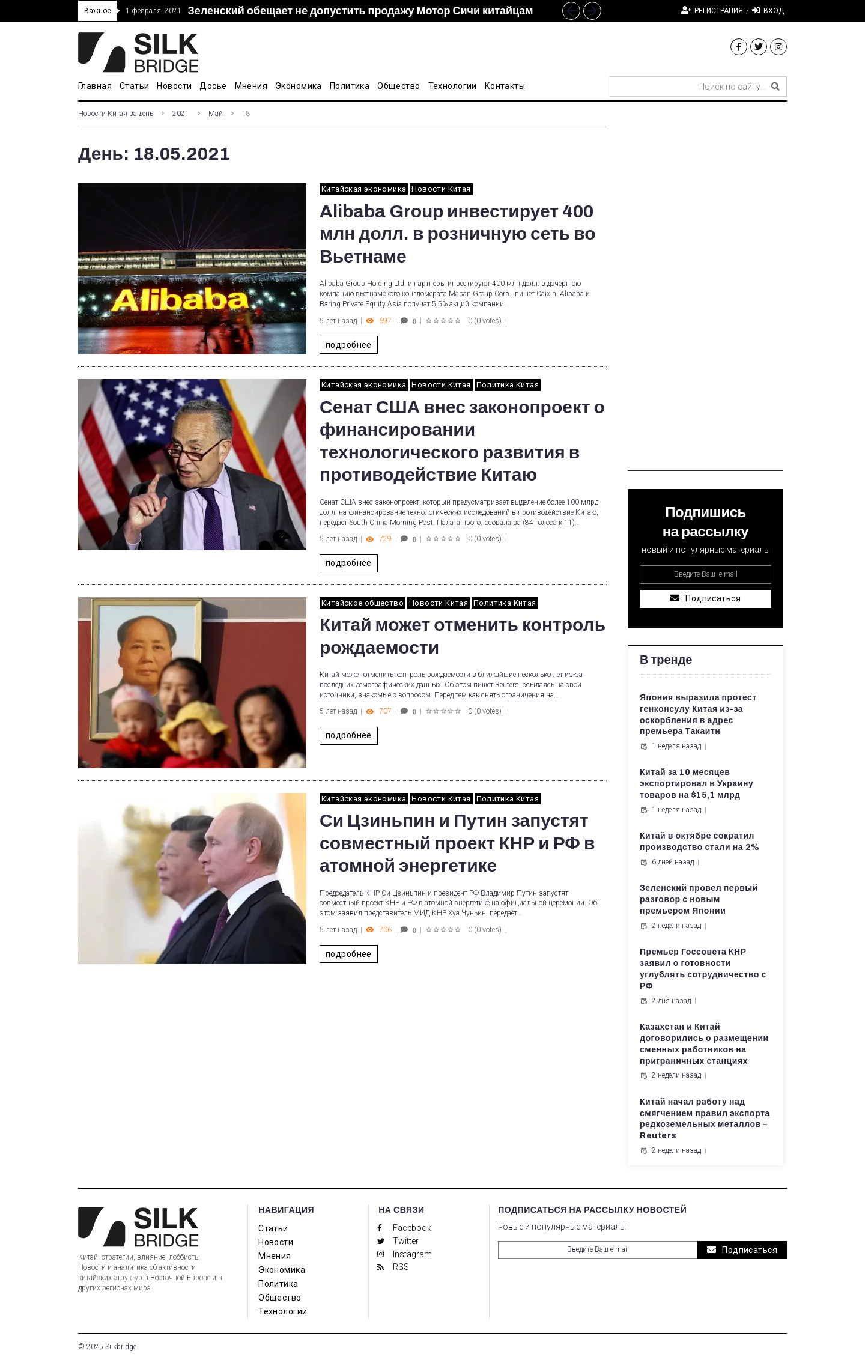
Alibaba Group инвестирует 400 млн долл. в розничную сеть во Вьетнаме (458, 234)
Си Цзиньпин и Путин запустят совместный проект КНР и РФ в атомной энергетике (457, 843)
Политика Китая (507, 384)
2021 (180, 113)
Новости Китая (440, 188)
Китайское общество (362, 602)
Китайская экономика (363, 188)
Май (215, 113)
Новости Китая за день (115, 113)
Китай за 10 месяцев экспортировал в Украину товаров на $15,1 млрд (696, 784)
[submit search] (775, 86)
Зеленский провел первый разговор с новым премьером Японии (699, 899)
